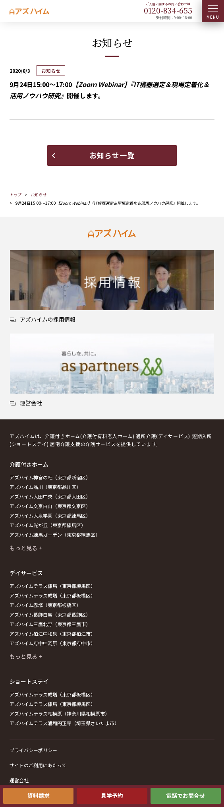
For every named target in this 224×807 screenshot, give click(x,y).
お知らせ (38, 195)
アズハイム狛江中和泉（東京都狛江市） (52, 633)
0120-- (168, 10)
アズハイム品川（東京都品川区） (45, 486)
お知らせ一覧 (112, 155)
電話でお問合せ (185, 795)
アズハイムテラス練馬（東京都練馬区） (52, 585)
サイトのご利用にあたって (38, 765)
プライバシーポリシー (33, 750)
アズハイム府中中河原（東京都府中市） (52, 643)
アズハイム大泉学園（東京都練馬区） (50, 515)
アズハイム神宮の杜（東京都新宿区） (50, 477)
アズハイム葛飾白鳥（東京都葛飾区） (50, 614)
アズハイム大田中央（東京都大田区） (50, 496)
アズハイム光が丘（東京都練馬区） (48, 525)
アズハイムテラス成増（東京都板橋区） (52, 595)
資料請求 (38, 795)
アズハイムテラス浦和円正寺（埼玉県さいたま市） (64, 723)
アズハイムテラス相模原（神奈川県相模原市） (60, 713)
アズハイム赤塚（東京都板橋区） (45, 604)
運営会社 (19, 780)
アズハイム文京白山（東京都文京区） (50, 505)
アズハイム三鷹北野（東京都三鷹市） (50, 624)
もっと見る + (26, 548)
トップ (15, 195)
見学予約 (112, 795)
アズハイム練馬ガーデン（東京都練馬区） (55, 534)
